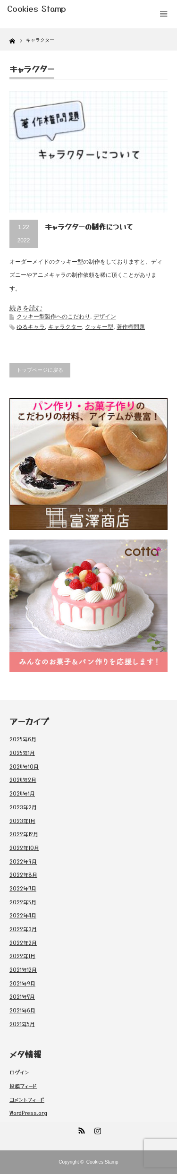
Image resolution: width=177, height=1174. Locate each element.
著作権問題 (131, 327)
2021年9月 (22, 983)
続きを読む (25, 308)
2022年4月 (22, 915)
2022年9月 (23, 861)
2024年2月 (22, 779)
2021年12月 (23, 969)
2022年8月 (23, 874)
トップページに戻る (40, 370)
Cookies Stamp (102, 1162)
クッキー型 (99, 327)
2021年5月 (22, 1024)
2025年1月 (22, 752)
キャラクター (65, 327)
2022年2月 (23, 942)
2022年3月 (23, 929)
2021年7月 (22, 996)
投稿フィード (23, 1085)
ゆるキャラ (31, 327)
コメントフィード (26, 1099)
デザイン (104, 316)
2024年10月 (24, 766)
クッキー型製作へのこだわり (53, 316)
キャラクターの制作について (89, 226)
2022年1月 (22, 956)
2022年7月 (22, 888)
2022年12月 (23, 834)
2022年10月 (24, 847)
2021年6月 (22, 1010)
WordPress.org (28, 1112)
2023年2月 (23, 807)
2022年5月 (22, 902)
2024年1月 (22, 793)
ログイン (19, 1072)
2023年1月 (22, 820)
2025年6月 (22, 739)
